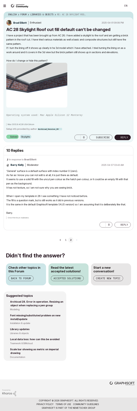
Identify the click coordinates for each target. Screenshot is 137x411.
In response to (22, 159)
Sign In (132, 5)
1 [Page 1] (65, 240)
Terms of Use (63, 404)
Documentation (17, 357)
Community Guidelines (86, 404)
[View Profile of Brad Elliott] (20, 22)
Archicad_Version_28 (48, 129)
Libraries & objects (19, 333)
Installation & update (20, 323)
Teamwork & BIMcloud (21, 343)
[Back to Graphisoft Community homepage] (20, 5)
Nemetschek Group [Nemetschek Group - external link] (84, 408)
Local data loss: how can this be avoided (34, 339)
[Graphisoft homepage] (122, 384)
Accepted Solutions (67, 278)
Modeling (15, 309)
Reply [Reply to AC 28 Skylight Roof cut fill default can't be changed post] (124, 137)
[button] (36, 85)
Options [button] (129, 15)
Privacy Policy (45, 404)
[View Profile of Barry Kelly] (17, 164)
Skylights (25, 136)
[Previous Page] (60, 240)
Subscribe (103, 137)
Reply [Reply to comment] (124, 224)
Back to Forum (21, 278)
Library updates (20, 329)
